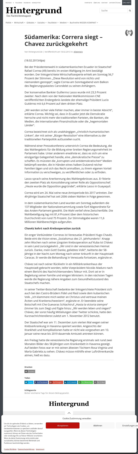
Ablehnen (97, 425)
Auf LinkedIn (70, 382)
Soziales (41, 22)
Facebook (27, 3)
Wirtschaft (18, 22)
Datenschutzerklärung (26, 449)
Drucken (29, 371)
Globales (30, 22)
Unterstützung (115, 3)
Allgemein (78, 51)
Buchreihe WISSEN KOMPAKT (83, 22)
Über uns (97, 3)
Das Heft (127, 2)
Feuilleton (52, 22)
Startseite (88, 3)
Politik (8, 22)
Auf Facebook (40, 382)
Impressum (40, 449)
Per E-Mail (99, 382)
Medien (63, 22)
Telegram (18, 3)
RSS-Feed (8, 3)
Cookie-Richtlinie (10, 449)
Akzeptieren (62, 425)
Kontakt (104, 3)
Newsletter (36, 3)
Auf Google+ (55, 382)
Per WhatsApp (85, 382)
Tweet (29, 382)
